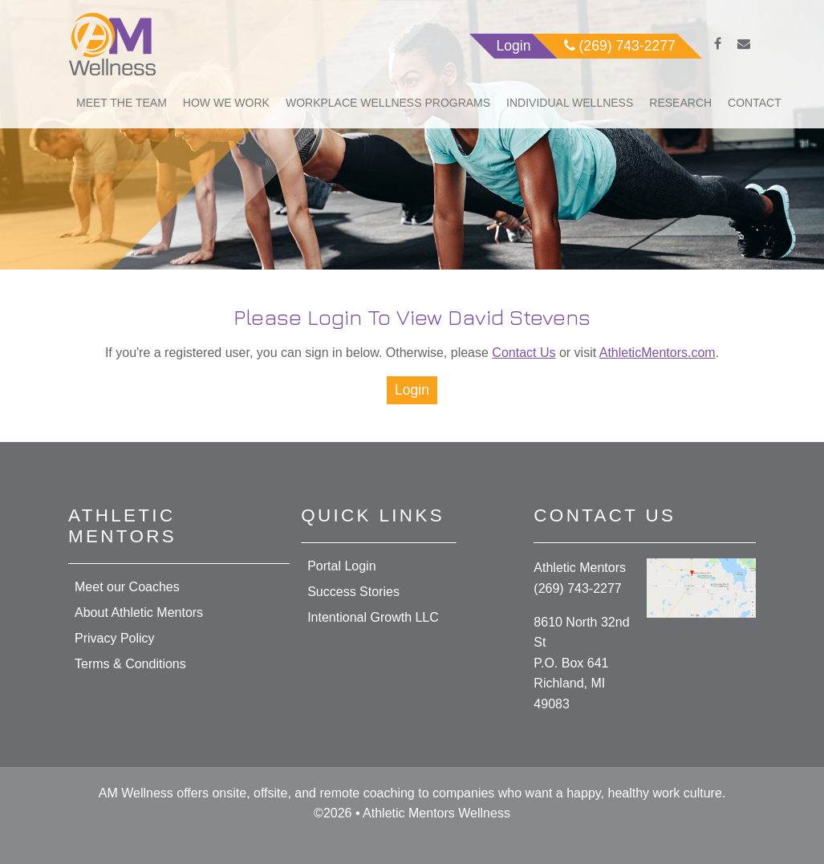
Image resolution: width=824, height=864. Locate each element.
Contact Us (523, 352)
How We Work (226, 102)
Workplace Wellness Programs (388, 102)
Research (680, 102)
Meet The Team (121, 102)
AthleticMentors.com (657, 352)
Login (412, 390)
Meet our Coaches (127, 587)
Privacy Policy (115, 638)
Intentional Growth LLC (373, 617)
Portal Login (341, 566)
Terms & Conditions (130, 664)
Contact (754, 102)
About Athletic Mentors (139, 612)
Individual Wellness (569, 102)
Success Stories (353, 591)
